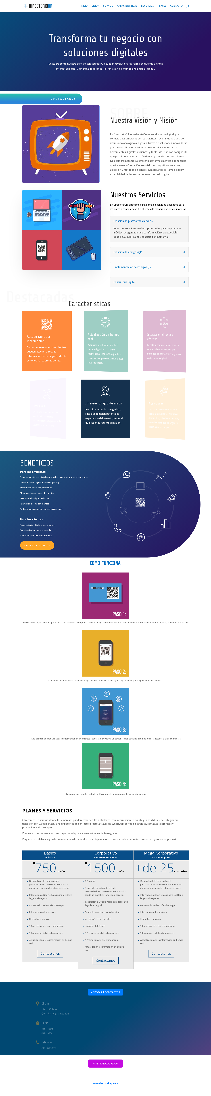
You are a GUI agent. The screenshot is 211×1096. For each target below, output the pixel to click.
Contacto (176, 6)
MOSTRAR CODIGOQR (105, 1063)
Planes (162, 6)
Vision (95, 6)
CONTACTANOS (63, 98)
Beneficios (147, 6)
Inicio (84, 6)
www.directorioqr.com (105, 1083)
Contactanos (37, 545)
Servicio (108, 6)
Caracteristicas (127, 6)
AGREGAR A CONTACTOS (105, 992)
